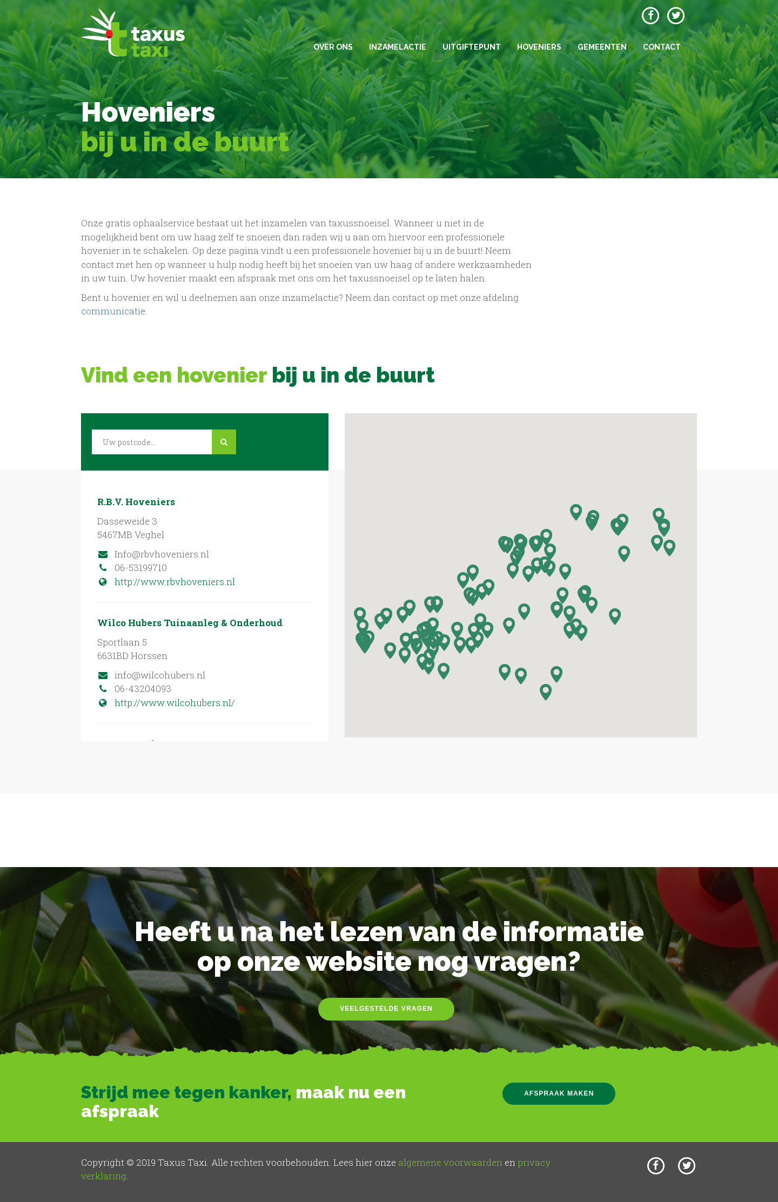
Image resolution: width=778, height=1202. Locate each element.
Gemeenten (602, 47)
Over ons (333, 47)
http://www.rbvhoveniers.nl (166, 581)
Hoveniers (539, 47)
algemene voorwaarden (450, 1162)
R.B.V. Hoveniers (136, 501)
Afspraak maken (559, 1093)
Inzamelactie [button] (397, 47)
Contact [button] (662, 47)
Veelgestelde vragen (386, 1008)
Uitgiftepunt (471, 47)
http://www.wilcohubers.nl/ (166, 702)
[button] (509, 625)
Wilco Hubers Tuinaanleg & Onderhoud (190, 622)
